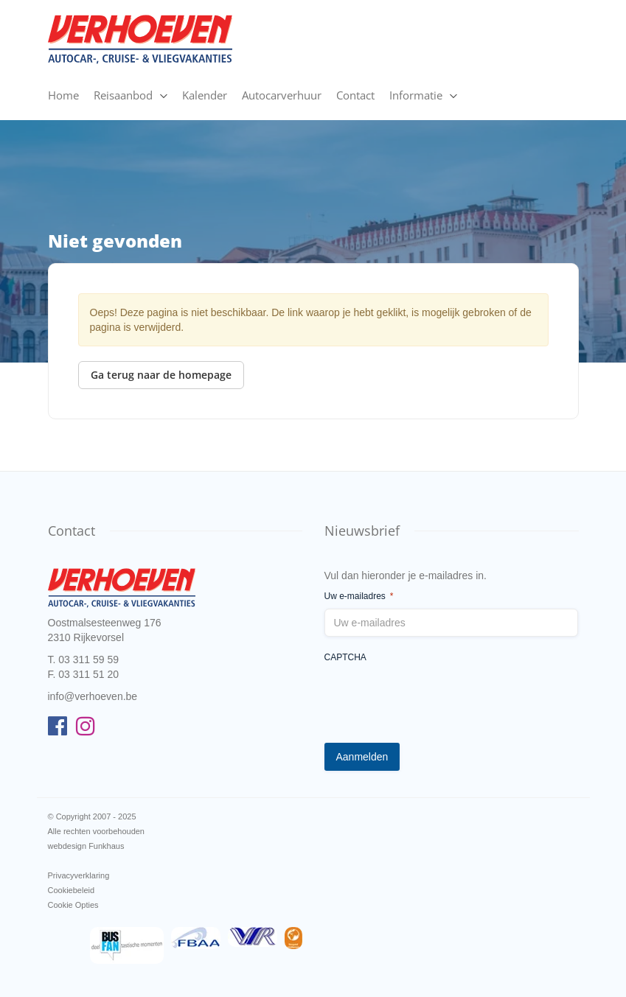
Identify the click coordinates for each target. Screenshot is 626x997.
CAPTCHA (345, 657)
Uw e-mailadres (359, 596)
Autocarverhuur (281, 95)
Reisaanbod (123, 95)
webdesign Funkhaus (86, 846)
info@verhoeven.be (93, 696)
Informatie (415, 95)
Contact (355, 95)
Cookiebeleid (71, 890)
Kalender (204, 95)
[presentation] (436, 699)
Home (63, 95)
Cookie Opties (73, 904)
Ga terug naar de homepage (161, 375)
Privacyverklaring (79, 875)
